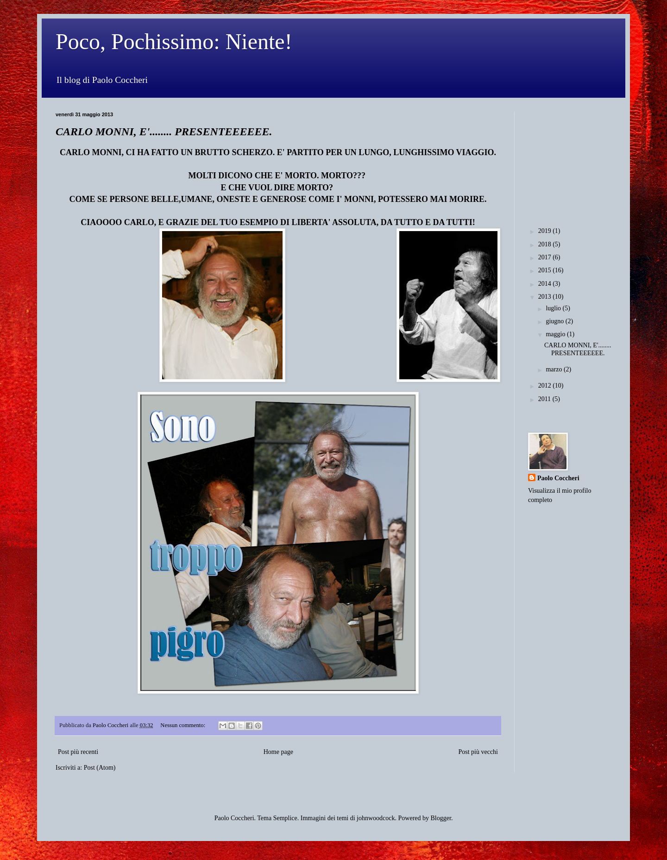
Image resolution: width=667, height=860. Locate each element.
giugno (555, 321)
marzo (554, 369)
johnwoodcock (376, 818)
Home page (278, 751)
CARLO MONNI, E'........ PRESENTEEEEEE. (164, 132)
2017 (545, 257)
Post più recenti (78, 751)
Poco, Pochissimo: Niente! (174, 41)
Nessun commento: (183, 725)
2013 (545, 296)
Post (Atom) (100, 767)
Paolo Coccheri (558, 478)
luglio (554, 308)
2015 (545, 270)
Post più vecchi (478, 751)
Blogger (441, 818)
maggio (556, 334)
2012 (545, 385)
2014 (545, 283)
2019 (545, 230)
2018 (545, 244)
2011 (545, 398)
